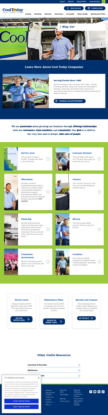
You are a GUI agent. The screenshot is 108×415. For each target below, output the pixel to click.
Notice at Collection (77, 391)
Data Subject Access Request (78, 403)
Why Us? (71, 1)
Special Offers (81, 1)
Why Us (48, 405)
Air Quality (70, 14)
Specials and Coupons (50, 394)
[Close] (38, 378)
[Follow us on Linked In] (99, 392)
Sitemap (62, 399)
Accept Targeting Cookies (21, 401)
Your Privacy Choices (78, 395)
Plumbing (37, 14)
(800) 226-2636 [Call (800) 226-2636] (74, 8)
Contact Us (49, 397)
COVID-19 (49, 402)
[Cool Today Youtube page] (94, 392)
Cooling (28, 14)
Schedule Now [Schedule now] (95, 8)
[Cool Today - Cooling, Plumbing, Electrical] (13, 10)
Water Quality (82, 14)
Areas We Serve (95, 1)
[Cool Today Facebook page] (90, 392)
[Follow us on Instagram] (103, 392)
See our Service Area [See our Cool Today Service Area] (21, 319)
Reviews (48, 390)
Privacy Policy (78, 399)
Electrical (48, 14)
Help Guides (64, 395)
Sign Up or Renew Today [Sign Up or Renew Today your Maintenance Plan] (54, 321)
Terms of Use (64, 401)
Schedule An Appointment (69, 101)
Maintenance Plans (98, 14)
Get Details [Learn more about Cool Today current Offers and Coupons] (86, 318)
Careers (62, 1)
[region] (21, 394)
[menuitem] (62, 2)
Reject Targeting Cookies (21, 406)
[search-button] (103, 1)
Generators (59, 14)
